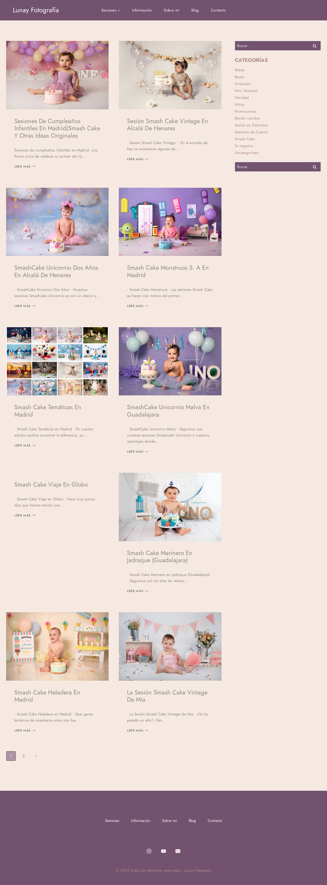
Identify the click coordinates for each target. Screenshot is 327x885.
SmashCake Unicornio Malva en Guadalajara (168, 411)
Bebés (240, 70)
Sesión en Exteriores (251, 125)
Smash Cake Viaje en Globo (51, 484)
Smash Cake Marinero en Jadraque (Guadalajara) (159, 556)
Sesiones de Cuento (251, 132)
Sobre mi (171, 10)
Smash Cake (245, 139)
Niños (239, 104)
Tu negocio (244, 146)
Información (142, 10)
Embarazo (243, 84)
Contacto (218, 10)
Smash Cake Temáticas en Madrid (47, 411)
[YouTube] (163, 851)
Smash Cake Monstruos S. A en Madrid (168, 271)
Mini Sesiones (246, 90)
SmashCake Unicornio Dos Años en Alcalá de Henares (56, 271)
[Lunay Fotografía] (36, 10)
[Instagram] (149, 851)
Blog (195, 10)
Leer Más (25, 166)
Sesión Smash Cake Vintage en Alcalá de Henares (167, 124)
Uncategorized (247, 153)
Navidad (242, 97)
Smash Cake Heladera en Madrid (47, 696)
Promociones (245, 111)
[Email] (178, 851)
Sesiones (112, 820)
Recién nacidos (247, 118)
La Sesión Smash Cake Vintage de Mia (167, 696)
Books (239, 77)
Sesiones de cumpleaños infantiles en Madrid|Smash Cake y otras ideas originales (57, 128)
